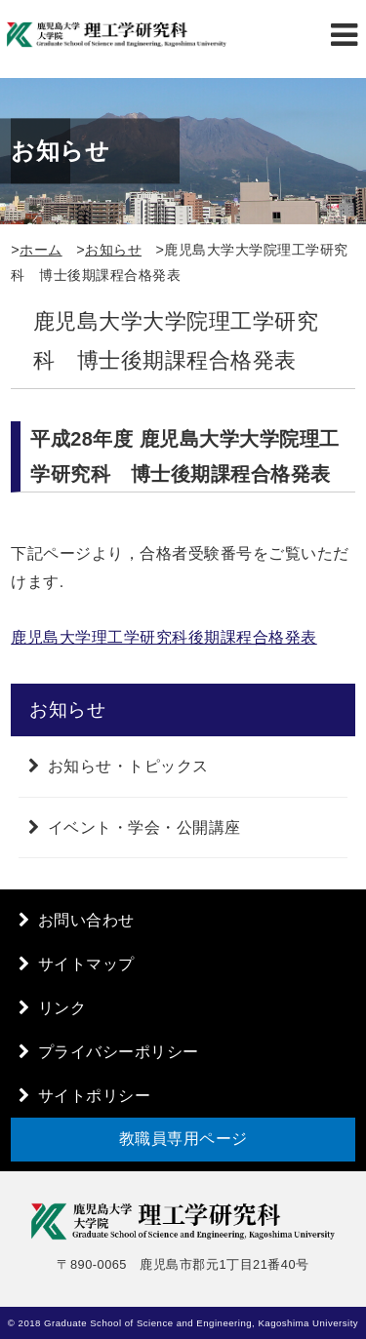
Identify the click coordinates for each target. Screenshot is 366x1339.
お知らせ (113, 249)
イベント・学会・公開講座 (144, 827)
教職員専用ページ (183, 1138)
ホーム (41, 249)
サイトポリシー (94, 1095)
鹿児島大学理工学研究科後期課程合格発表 (164, 637)
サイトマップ (86, 964)
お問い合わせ (86, 920)
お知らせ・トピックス (128, 766)
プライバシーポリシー (118, 1052)
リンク (62, 1008)
